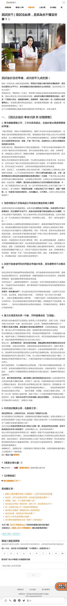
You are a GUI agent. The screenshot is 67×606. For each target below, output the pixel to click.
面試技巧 (16, 534)
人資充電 (42, 7)
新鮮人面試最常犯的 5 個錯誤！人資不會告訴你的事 (28, 494)
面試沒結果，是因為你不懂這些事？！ (20, 513)
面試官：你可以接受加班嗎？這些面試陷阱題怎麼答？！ (28, 497)
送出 (33, 575)
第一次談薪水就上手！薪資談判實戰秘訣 (21, 507)
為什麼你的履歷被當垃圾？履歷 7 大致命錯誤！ (24, 520)
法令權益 (53, 7)
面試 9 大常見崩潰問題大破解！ (18, 517)
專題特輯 (31, 7)
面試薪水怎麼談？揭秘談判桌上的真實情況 (22, 510)
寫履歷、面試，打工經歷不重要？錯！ (20, 501)
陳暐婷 (16, 455)
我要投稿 (20, 589)
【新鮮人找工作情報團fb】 (21, 528)
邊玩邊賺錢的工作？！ (12, 481)
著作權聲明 (46, 589)
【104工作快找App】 (17, 525)
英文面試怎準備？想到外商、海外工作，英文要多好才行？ (28, 504)
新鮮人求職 (7, 534)
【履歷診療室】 (24, 468)
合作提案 (32, 589)
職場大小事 (20, 7)
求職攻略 (8, 7)
